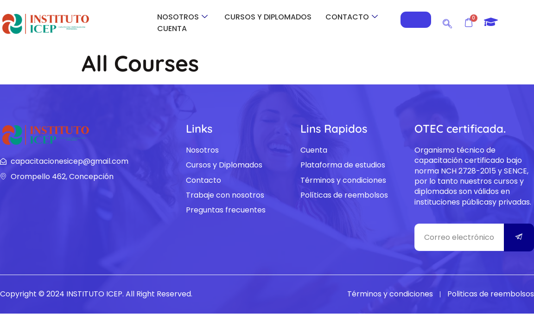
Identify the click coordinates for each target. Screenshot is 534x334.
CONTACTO (351, 17)
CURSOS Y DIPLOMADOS (268, 17)
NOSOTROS (182, 17)
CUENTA (172, 28)
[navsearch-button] (447, 22)
